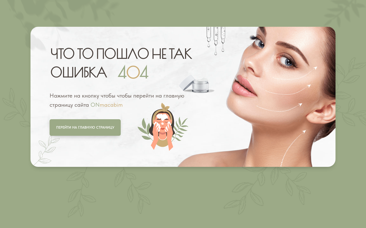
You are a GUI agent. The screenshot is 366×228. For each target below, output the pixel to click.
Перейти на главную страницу (85, 127)
